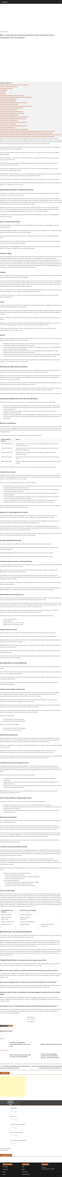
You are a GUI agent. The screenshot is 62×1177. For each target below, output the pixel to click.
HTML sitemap (26, 1174)
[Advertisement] (31, 18)
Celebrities (5, 1169)
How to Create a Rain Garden (17, 1124)
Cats (23, 1166)
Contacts (43, 1167)
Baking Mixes (13, 1108)
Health (6, 31)
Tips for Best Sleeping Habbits (18, 1140)
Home (1, 31)
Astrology (5, 1166)
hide (11, 83)
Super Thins (13, 1116)
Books (4, 1171)
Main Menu (4, 2)
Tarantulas (25, 1171)
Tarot (4, 1174)
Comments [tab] (10, 1102)
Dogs (23, 1169)
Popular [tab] (10, 1101)
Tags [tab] (10, 1104)
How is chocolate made (16, 1132)
